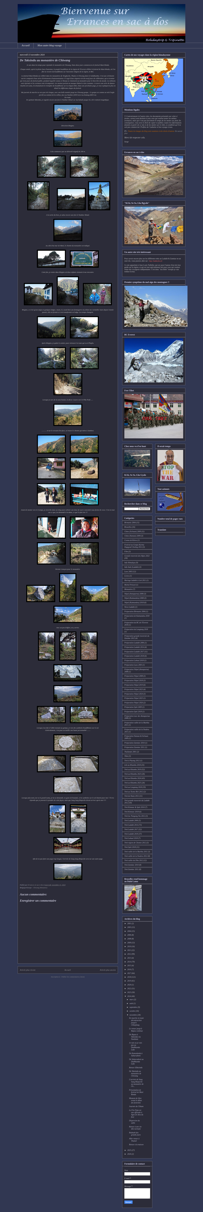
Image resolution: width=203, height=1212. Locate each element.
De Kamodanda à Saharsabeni (135, 1054)
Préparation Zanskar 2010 (134, 743)
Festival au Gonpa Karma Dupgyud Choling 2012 (134, 546)
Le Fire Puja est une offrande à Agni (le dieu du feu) (136, 1113)
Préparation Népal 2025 (133, 698)
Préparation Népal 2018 (133, 680)
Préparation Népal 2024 (133, 694)
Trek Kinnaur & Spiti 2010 (134, 807)
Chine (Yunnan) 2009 (132, 536)
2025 (129, 1150)
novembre (133, 1015)
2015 (129, 966)
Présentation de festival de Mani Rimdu (136, 1092)
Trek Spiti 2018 (130, 847)
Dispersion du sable (134, 1122)
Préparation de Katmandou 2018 (136, 616)
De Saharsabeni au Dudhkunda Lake (136, 1061)
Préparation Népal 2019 (133, 685)
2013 (129, 958)
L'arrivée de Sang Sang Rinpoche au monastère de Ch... (136, 1082)
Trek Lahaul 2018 (131, 838)
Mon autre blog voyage (49, 45)
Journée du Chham (136, 1106)
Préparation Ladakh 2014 (134, 647)
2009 (129, 943)
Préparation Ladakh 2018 (134, 656)
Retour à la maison (136, 1145)
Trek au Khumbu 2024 (132, 778)
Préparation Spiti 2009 (133, 707)
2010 (129, 946)
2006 (129, 935)
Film (126, 552)
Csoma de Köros (130, 540)
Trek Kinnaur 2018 (131, 812)
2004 (129, 931)
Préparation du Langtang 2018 (136, 629)
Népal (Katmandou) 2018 (134, 603)
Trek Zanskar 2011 (131, 869)
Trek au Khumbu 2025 (132, 783)
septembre (133, 1007)
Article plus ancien (108, 970)
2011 (129, 950)
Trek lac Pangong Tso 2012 (134, 816)
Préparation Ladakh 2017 (134, 652)
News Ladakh (129, 607)
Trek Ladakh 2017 (131, 829)
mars (131, 999)
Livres (126, 576)
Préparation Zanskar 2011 (134, 747)
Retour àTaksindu (135, 1068)
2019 (129, 981)
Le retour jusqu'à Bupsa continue (136, 1030)
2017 (129, 973)
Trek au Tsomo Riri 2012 (133, 792)
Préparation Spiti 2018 (133, 712)
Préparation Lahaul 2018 (134, 660)
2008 (129, 939)
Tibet (126, 756)
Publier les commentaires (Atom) (73, 977)
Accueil (26, 45)
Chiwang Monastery (40, 888)
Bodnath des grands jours (135, 1134)
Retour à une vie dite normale (135, 1128)
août (131, 1003)
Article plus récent (27, 970)
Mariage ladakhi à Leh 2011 (135, 580)
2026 (129, 1154)
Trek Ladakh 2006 (131, 821)
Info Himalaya (129, 563)
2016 (129, 969)
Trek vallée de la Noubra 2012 (135, 856)
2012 (129, 954)
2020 (129, 985)
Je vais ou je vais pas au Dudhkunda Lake (135, 1046)
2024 (129, 996)
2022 (129, 989)
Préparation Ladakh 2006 (134, 643)
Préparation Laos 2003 (133, 665)
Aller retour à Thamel (134, 1140)
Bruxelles (128, 527)
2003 (129, 927)
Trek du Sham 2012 (131, 796)
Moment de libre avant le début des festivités (135, 1100)
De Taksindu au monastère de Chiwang (135, 1073)
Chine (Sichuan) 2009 (132, 532)
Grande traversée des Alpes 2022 (136, 556)
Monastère (128, 589)
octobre (132, 1011)
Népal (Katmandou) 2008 (134, 598)
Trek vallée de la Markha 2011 (135, 852)
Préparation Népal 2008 (133, 676)
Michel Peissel (129, 585)
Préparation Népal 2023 (133, 689)
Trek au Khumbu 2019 (132, 769)
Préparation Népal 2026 (133, 703)
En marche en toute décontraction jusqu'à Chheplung (136, 1021)
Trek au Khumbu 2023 (132, 774)
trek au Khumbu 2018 (132, 765)
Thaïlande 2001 (130, 752)
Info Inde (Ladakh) (131, 567)
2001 (129, 923)
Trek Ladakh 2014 (131, 825)
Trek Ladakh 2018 (131, 834)
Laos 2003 (128, 572)
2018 (129, 977)
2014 (129, 962)
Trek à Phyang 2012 (132, 761)
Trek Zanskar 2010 (131, 865)
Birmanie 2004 (130, 523)
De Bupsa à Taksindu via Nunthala (135, 1037)
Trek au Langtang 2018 (133, 787)
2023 (129, 992)
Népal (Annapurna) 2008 (133, 594)
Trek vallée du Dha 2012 (133, 860)
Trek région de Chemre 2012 (135, 843)
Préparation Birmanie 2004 (134, 611)
